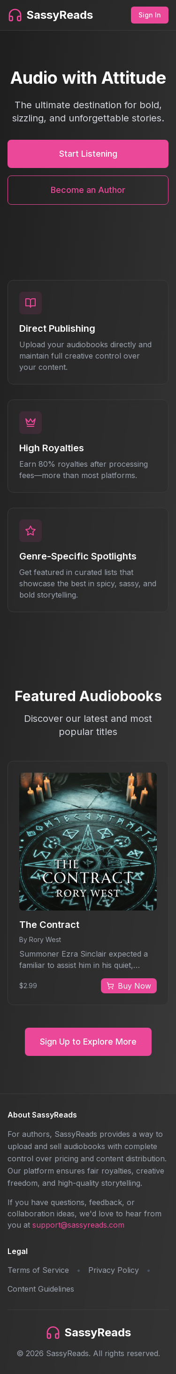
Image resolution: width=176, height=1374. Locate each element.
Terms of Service (38, 1270)
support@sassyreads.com (78, 1225)
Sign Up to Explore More (88, 1041)
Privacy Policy (113, 1270)
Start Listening (88, 154)
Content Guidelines (41, 1289)
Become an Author (88, 190)
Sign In (149, 15)
